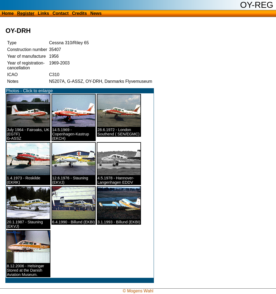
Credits (79, 13)
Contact (61, 13)
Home (7, 13)
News (96, 13)
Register (25, 13)
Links (43, 13)
